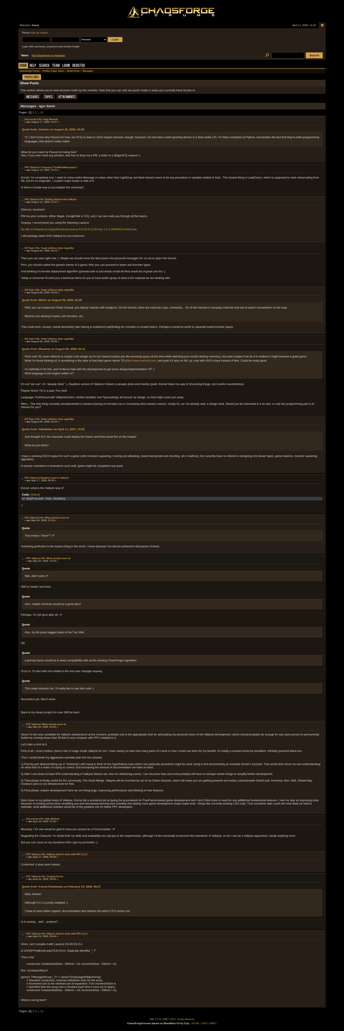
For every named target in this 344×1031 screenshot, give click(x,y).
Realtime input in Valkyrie (55, 477)
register (43, 32)
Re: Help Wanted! (48, 119)
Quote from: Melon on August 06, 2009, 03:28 (52, 300)
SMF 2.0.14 (155, 1019)
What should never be (54, 724)
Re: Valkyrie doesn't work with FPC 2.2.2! (65, 854)
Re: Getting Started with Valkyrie (59, 199)
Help (33, 66)
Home (23, 66)
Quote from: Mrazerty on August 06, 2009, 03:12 (53, 349)
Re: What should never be (55, 517)
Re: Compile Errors (52, 876)
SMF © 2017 (169, 1019)
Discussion (31, 119)
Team (56, 66)
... (38, 112)
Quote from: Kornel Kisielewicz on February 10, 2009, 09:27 (61, 886)
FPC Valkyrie (32, 167)
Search (44, 66)
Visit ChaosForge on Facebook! (48, 55)
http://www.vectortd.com (141, 360)
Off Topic (30, 248)
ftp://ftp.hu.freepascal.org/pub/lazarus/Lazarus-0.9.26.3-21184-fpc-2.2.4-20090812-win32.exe (79, 229)
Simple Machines (186, 1019)
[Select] (35, 494)
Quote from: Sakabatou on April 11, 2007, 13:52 (53, 429)
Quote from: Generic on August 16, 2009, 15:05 (53, 129)
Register (78, 66)
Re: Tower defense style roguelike (55, 248)
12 (41, 112)
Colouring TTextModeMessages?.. (59, 167)
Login (66, 66)
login (33, 32)
